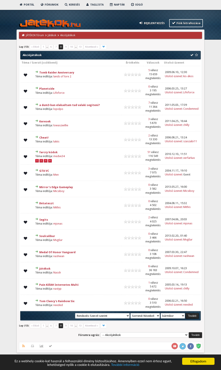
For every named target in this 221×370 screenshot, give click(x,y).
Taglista (95, 4)
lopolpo (58, 109)
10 (71, 46)
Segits (43, 219)
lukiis (56, 141)
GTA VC (44, 170)
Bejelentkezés (152, 23)
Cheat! (44, 137)
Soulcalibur (47, 236)
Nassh (57, 272)
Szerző (36, 62)
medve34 (59, 156)
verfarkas (189, 157)
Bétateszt (46, 203)
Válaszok (153, 62)
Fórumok (49, 4)
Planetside (46, 88)
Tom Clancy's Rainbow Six (56, 301)
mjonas (57, 223)
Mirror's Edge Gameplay (56, 187)
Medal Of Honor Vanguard (57, 252)
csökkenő (49, 62)
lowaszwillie (60, 125)
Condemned (191, 108)
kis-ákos (188, 76)
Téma (25, 62)
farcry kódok (48, 152)
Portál (26, 4)
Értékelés (132, 62)
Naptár (117, 4)
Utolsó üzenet (174, 62)
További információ (125, 365)
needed (58, 305)
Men (56, 174)
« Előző (35, 46)
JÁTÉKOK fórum (35, 35)
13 (80, 46)
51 (148, 152)
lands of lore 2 (62, 76)
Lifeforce (59, 92)
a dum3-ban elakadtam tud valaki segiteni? (69, 105)
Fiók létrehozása (186, 23)
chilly (186, 124)
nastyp (57, 288)
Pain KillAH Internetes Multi (59, 284)
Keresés (72, 4)
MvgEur (58, 240)
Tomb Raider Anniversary (56, 72)
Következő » (91, 46)
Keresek (45, 121)
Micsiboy (58, 191)
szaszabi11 (190, 141)
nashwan (58, 256)
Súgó (137, 4)
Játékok (52, 35)
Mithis (57, 207)
